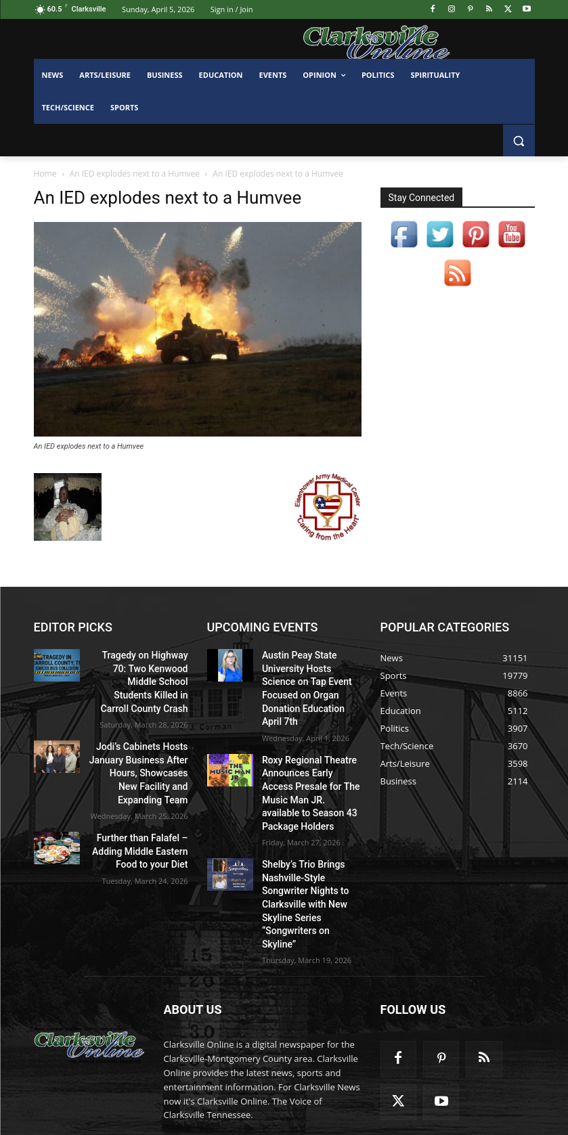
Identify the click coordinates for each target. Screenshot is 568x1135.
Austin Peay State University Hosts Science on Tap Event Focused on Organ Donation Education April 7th (309, 677)
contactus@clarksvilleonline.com (278, 1062)
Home (45, 173)
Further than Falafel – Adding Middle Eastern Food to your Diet (147, 818)
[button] (519, 140)
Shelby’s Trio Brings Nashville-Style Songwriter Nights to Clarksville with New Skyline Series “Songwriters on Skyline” (310, 841)
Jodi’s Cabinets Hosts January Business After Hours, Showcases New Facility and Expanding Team (145, 747)
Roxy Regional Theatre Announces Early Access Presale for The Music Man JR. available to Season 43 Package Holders (310, 759)
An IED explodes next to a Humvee (135, 173)
